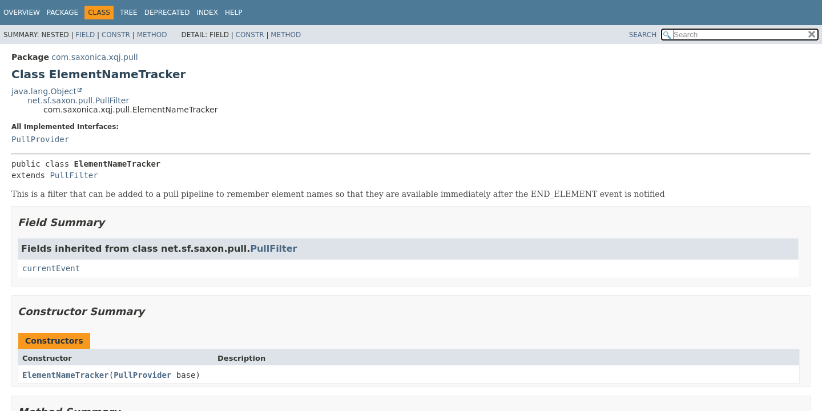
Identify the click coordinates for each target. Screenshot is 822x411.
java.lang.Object (43, 91)
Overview (21, 13)
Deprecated (167, 13)
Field (85, 35)
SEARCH (643, 35)
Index (207, 13)
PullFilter (74, 175)
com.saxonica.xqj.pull (94, 57)
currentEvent (51, 268)
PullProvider (40, 139)
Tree (129, 13)
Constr (116, 35)
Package (62, 13)
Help (234, 13)
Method (152, 35)
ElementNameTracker (65, 375)
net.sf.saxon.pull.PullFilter (78, 100)
